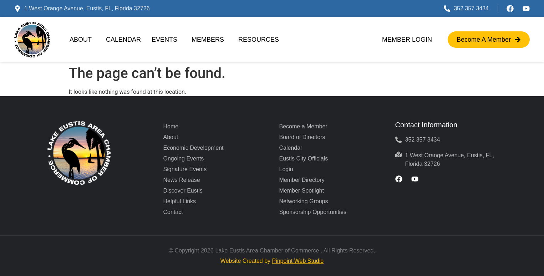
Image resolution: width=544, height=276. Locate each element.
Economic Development (193, 148)
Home (171, 126)
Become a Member (303, 126)
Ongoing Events (183, 158)
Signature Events (185, 169)
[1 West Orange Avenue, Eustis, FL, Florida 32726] (17, 8)
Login (286, 169)
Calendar (123, 39)
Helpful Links (179, 201)
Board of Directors (302, 137)
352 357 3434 (471, 8)
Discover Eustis (183, 191)
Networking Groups (303, 201)
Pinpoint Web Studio (298, 261)
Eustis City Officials (303, 158)
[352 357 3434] (447, 8)
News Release (181, 180)
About (82, 39)
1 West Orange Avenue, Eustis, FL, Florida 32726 (87, 8)
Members (210, 39)
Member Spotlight (301, 191)
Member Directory (302, 180)
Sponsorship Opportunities (313, 212)
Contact (173, 212)
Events (166, 39)
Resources (260, 39)
